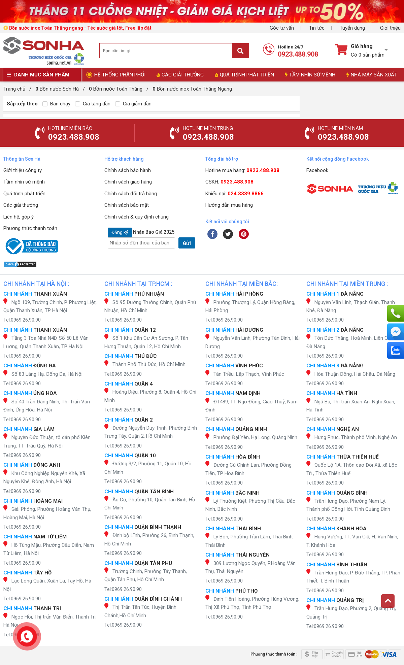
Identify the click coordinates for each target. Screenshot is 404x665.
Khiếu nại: (234, 194)
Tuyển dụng (352, 28)
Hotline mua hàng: (242, 170)
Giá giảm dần (133, 104)
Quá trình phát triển (24, 194)
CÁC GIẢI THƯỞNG (180, 75)
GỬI (187, 243)
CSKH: (229, 182)
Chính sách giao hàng (128, 182)
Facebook (317, 170)
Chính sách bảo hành (127, 170)
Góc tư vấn (282, 28)
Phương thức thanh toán (30, 228)
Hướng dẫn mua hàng (229, 205)
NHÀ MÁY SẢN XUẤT (371, 75)
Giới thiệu (390, 28)
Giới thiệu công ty (22, 170)
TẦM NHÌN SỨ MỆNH (310, 75)
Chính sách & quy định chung (136, 217)
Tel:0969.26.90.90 (22, 320)
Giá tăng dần (92, 104)
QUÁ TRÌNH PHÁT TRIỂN (244, 75)
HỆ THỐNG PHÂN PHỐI (119, 75)
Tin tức (317, 28)
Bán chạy (56, 104)
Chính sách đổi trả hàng (130, 194)
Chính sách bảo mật (126, 205)
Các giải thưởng (20, 205)
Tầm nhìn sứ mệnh (24, 182)
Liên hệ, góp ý (18, 217)
